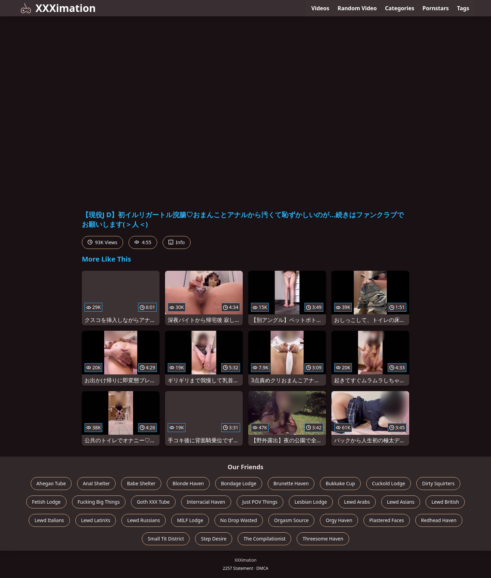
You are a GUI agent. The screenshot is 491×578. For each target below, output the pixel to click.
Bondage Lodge (238, 483)
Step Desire (213, 538)
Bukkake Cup (340, 483)
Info (176, 242)
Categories (399, 8)
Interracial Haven (206, 502)
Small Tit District (166, 538)
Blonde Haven (188, 483)
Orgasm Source (291, 520)
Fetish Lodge (46, 502)
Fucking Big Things (99, 502)
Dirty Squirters (438, 483)
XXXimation (58, 8)
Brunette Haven (291, 483)
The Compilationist (264, 538)
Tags (463, 8)
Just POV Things (260, 502)
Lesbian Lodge (311, 502)
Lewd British (445, 502)
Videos (320, 8)
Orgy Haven (339, 520)
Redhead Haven (439, 520)
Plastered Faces (386, 520)
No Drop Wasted (238, 520)
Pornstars (435, 8)
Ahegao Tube (51, 483)
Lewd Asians (401, 502)
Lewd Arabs (357, 502)
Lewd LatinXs (95, 520)
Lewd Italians (49, 520)
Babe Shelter (141, 483)
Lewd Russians (143, 520)
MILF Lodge (190, 520)
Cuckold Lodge (388, 483)
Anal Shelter (96, 483)
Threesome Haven (322, 538)
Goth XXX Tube (153, 502)
